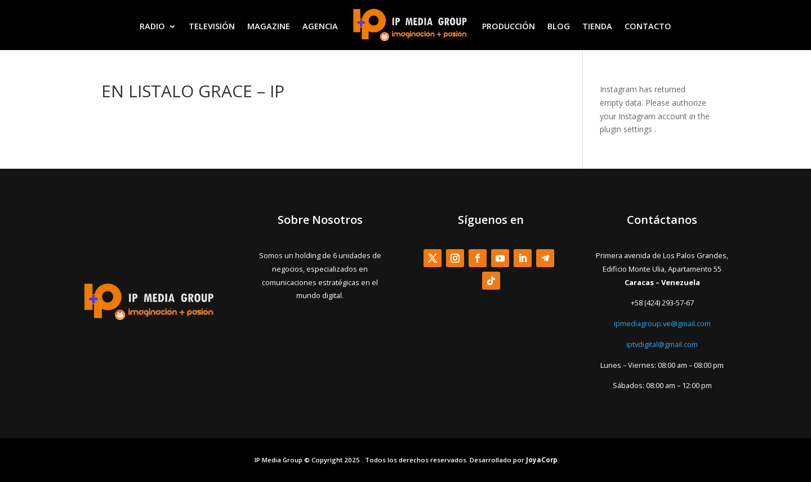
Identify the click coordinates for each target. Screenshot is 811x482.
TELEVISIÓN (212, 26)
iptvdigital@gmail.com (662, 344)
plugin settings (627, 129)
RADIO (152, 26)
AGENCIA (320, 26)
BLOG (558, 26)
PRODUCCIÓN (508, 26)
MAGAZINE (268, 26)
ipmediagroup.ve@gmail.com (662, 323)
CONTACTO (648, 26)
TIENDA (597, 26)
